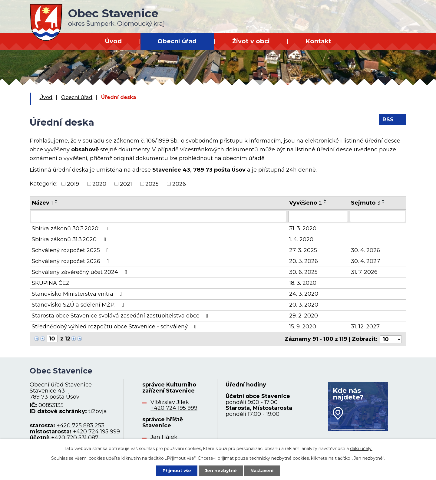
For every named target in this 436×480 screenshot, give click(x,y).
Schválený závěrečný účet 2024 (80, 272)
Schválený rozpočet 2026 (71, 261)
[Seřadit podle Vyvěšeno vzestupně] (325, 200)
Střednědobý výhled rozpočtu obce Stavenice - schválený (115, 326)
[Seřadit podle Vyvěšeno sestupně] (325, 202)
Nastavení (262, 470)
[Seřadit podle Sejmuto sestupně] (383, 202)
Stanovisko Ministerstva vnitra (78, 294)
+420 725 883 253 (80, 425)
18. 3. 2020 (302, 283)
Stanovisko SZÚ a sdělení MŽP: (79, 304)
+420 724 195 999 (96, 431)
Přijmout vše (177, 470)
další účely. (361, 448)
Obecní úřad (177, 41)
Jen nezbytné (221, 470)
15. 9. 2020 (302, 326)
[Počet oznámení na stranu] (391, 339)
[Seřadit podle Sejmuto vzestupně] (383, 200)
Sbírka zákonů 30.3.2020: (71, 228)
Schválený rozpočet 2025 (71, 250)
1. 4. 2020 (301, 239)
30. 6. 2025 (303, 272)
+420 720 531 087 (74, 437)
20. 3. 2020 (303, 304)
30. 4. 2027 (365, 261)
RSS (392, 119)
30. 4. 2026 (365, 250)
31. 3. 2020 (302, 228)
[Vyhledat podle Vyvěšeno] (318, 216)
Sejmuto (365, 202)
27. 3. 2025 (303, 250)
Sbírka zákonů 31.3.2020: (70, 239)
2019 (73, 183)
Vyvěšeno (305, 202)
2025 (152, 183)
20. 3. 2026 (303, 261)
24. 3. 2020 (303, 294)
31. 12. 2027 (365, 326)
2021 (126, 183)
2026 (179, 183)
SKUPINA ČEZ (51, 283)
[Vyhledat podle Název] (158, 216)
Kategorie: (43, 183)
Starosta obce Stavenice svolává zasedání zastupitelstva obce (121, 315)
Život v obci (251, 41)
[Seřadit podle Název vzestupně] (56, 200)
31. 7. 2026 (364, 272)
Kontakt (318, 41)
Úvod (113, 41)
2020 (99, 183)
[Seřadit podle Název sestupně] (56, 202)
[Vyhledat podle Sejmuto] (377, 216)
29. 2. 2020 (303, 315)
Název (42, 202)
